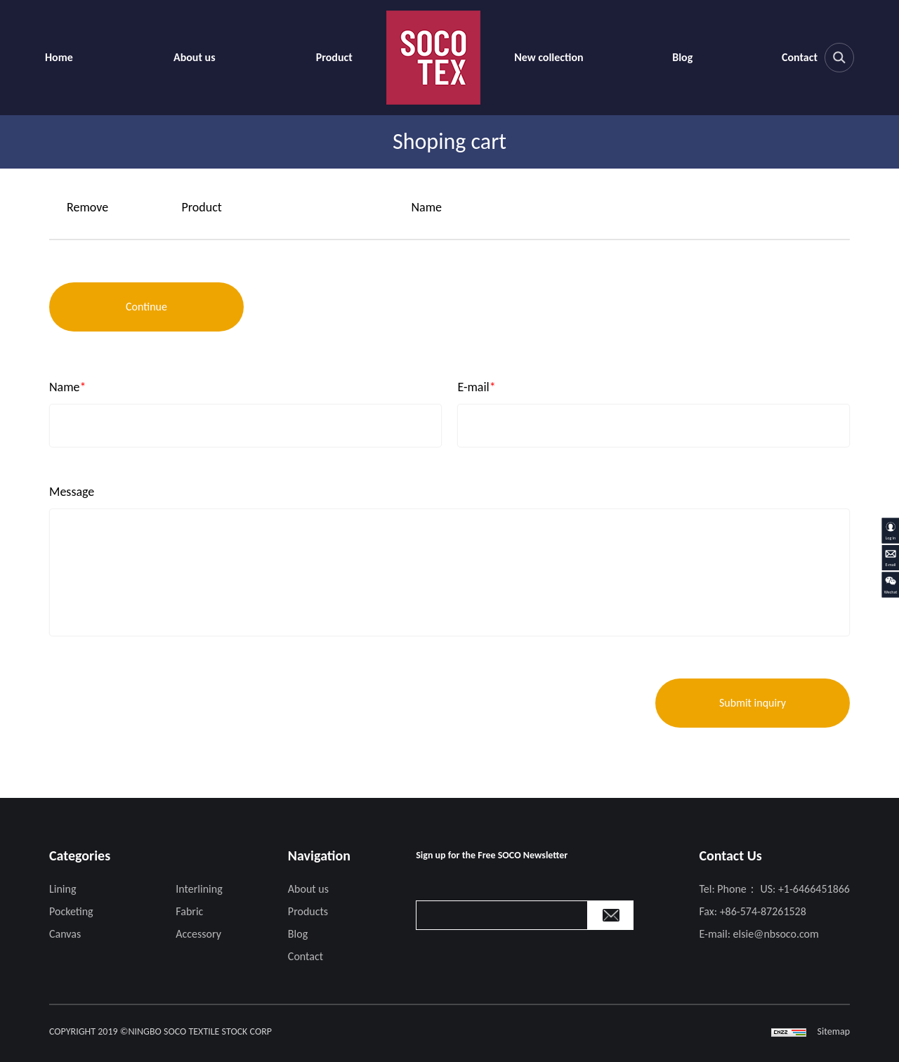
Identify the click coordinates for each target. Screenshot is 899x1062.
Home (59, 57)
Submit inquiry (752, 702)
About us (194, 57)
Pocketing (71, 911)
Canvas (65, 933)
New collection (548, 57)
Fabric (189, 911)
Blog (682, 57)
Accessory (198, 933)
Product (334, 57)
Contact (800, 57)
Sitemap (834, 1031)
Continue (146, 306)
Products (308, 911)
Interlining (199, 889)
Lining (62, 889)
